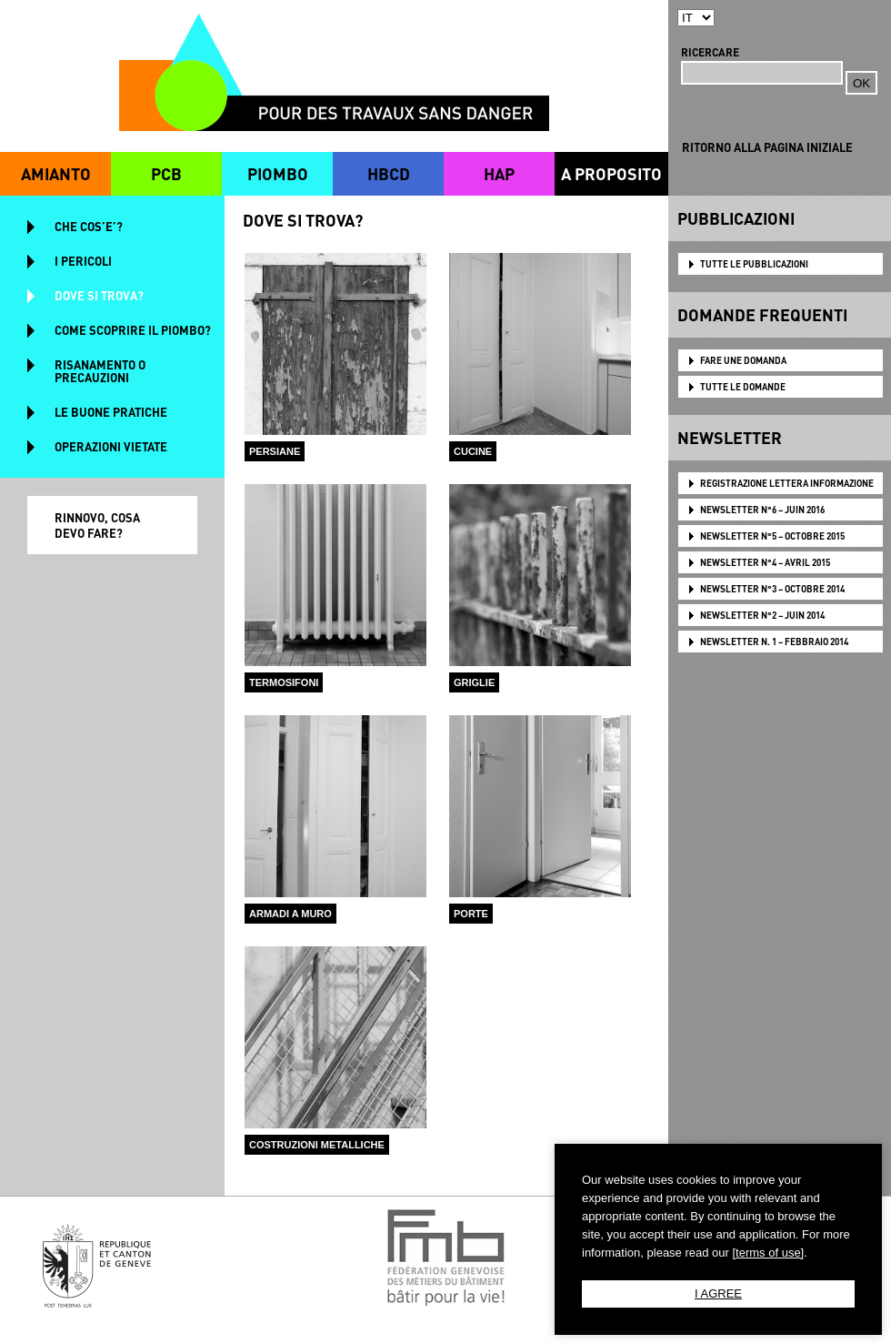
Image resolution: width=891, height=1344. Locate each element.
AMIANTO (56, 173)
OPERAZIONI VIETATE (111, 446)
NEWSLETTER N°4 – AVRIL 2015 (765, 562)
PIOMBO (277, 173)
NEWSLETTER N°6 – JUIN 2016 (762, 509)
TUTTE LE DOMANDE (743, 386)
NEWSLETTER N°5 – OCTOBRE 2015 (772, 536)
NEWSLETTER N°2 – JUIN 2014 (762, 615)
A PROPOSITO (611, 173)
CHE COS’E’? (89, 226)
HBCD (388, 173)
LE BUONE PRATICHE (111, 411)
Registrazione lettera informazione (787, 483)
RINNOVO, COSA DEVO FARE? (97, 525)
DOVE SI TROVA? (99, 295)
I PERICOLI (83, 260)
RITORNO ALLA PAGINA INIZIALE (767, 147)
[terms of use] (768, 1252)
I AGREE (718, 1293)
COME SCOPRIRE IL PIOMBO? (133, 330)
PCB (166, 173)
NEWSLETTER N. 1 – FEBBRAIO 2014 (774, 641)
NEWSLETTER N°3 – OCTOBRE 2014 (772, 588)
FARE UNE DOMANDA (743, 360)
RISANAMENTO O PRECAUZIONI (100, 371)
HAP (499, 173)
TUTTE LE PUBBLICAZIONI (754, 263)
